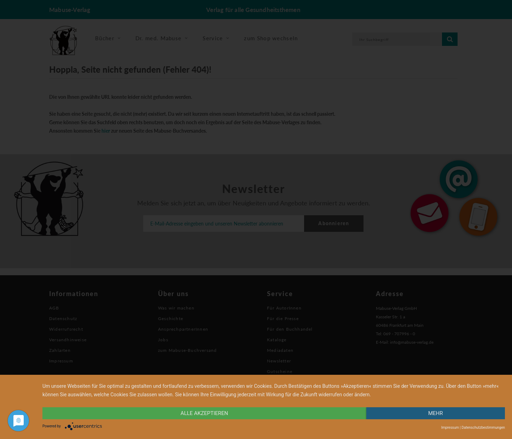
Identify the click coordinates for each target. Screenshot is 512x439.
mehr (435, 413)
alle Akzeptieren (204, 413)
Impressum (450, 427)
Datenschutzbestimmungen (483, 427)
